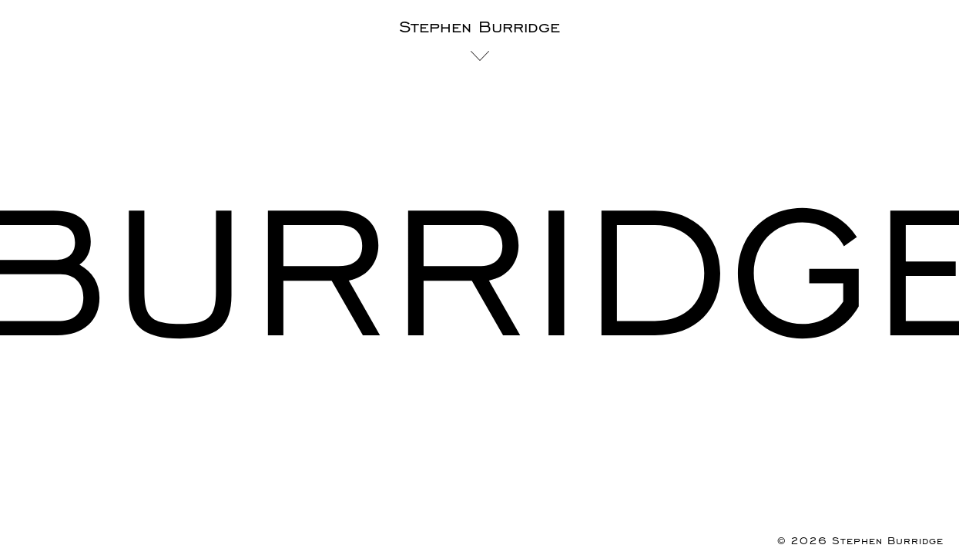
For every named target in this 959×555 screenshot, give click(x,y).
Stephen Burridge (479, 27)
